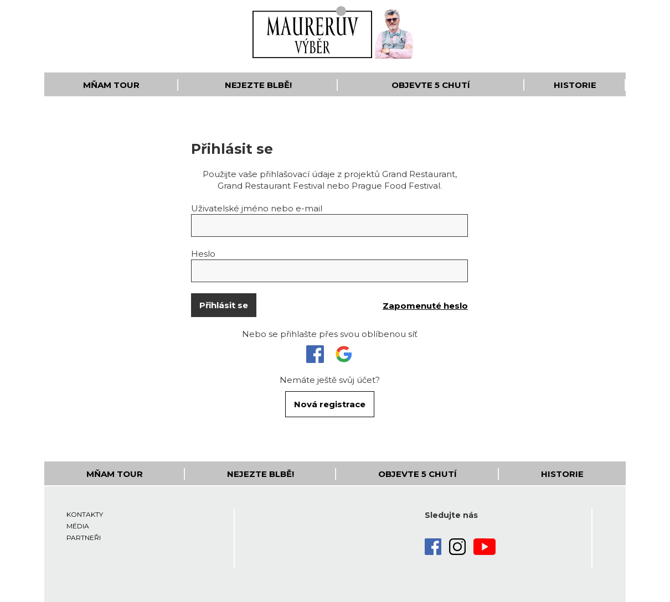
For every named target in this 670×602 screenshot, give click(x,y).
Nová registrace (329, 404)
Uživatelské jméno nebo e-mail (256, 208)
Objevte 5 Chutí (430, 85)
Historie (575, 85)
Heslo (203, 253)
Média (77, 526)
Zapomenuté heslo (425, 305)
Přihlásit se (223, 305)
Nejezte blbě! (258, 85)
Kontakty (84, 514)
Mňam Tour (111, 85)
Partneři (83, 537)
